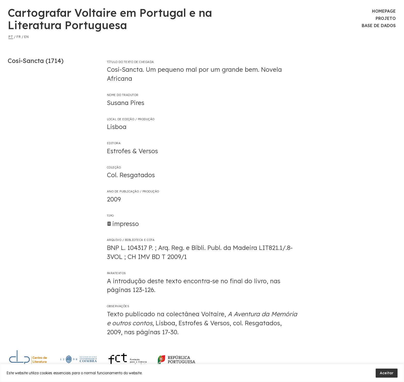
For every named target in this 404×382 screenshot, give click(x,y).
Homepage (384, 11)
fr (18, 37)
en (26, 37)
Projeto (386, 18)
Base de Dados (379, 25)
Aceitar (386, 373)
